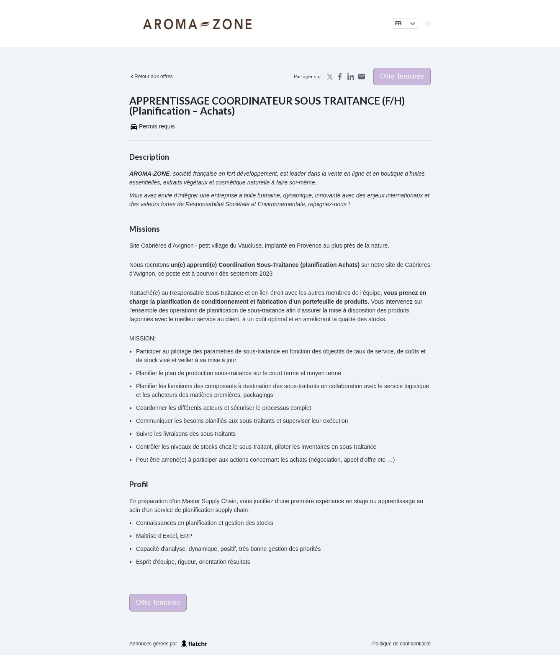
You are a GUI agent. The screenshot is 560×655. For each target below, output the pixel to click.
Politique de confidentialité (401, 644)
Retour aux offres (151, 76)
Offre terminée (402, 76)
